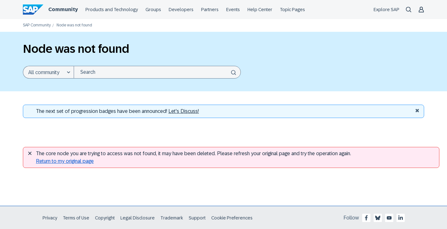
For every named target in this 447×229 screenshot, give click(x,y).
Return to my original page (65, 161)
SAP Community (37, 25)
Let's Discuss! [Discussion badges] (183, 111)
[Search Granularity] (48, 72)
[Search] (157, 72)
